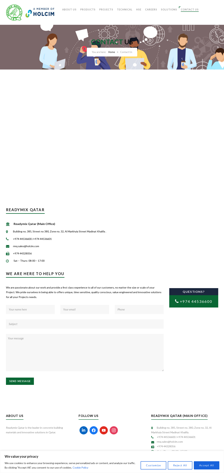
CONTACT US (190, 9)
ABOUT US (69, 9)
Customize (153, 465)
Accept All (206, 465)
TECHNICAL (124, 9)
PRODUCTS (88, 9)
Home (111, 52)
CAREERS (151, 9)
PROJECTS (106, 9)
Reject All (180, 465)
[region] (112, 462)
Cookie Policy (80, 467)
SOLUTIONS (169, 9)
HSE (138, 9)
